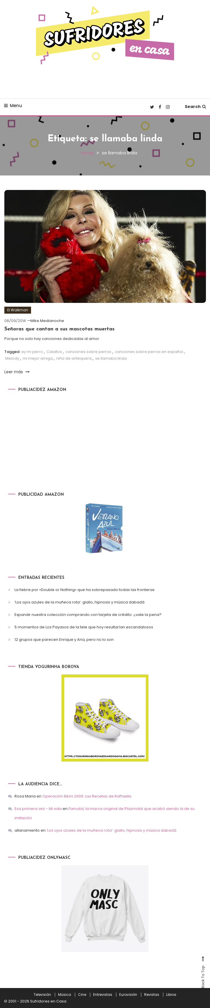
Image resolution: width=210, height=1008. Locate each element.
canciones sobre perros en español (149, 351)
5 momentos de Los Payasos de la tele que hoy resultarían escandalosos (84, 627)
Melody (12, 358)
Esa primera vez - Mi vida (38, 808)
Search (195, 106)
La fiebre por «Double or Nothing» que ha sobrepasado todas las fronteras (85, 589)
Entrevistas (102, 995)
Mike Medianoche (47, 320)
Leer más (17, 371)
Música (64, 995)
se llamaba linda (111, 358)
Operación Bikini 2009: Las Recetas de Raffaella (86, 796)
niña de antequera (74, 358)
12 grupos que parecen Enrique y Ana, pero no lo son (64, 639)
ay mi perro (32, 351)
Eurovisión (128, 995)
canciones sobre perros (88, 351)
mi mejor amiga (38, 358)
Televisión (42, 995)
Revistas (151, 995)
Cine (82, 995)
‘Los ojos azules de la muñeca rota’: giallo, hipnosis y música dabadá (79, 602)
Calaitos (54, 351)
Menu (13, 106)
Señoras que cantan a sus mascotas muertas (59, 329)
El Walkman (17, 310)
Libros (171, 995)
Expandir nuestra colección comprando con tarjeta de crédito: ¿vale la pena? (88, 614)
